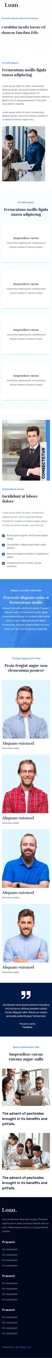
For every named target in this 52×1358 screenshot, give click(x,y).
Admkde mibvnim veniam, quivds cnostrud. (21, 565)
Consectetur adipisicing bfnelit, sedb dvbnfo (24, 546)
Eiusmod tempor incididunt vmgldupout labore (25, 555)
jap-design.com (23, 1347)
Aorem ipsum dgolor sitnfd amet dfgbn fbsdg (25, 537)
